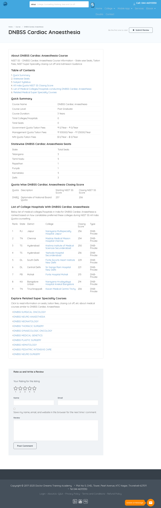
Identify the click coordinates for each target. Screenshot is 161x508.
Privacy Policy (72, 493)
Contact (110, 14)
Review (17, 417)
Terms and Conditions (93, 493)
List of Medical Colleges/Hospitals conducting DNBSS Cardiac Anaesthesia (52, 88)
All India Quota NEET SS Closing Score (33, 85)
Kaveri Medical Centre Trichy (61, 288)
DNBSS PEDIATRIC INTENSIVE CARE (32, 349)
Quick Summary (21, 75)
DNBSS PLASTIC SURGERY (27, 340)
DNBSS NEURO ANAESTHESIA (29, 316)
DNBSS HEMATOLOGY (25, 344)
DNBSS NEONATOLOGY (25, 321)
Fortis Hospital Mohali (57, 274)
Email (60, 398)
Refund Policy (114, 493)
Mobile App (124, 8)
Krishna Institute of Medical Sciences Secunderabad (60, 247)
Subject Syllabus (22, 82)
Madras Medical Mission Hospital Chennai (58, 239)
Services (139, 8)
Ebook (149, 8)
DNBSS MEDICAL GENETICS (27, 335)
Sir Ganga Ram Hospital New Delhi (58, 268)
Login (42, 493)
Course (18, 27)
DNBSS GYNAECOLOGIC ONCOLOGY (32, 330)
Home (99, 8)
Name (16, 398)
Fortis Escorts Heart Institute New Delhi (60, 261)
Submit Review (140, 30)
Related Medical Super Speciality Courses (35, 92)
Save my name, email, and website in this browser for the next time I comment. (55, 412)
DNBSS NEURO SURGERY (26, 354)
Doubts (99, 14)
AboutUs (52, 493)
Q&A (60, 493)
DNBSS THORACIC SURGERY (28, 326)
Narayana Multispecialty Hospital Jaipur (58, 232)
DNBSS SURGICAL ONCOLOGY (29, 312)
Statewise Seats (21, 78)
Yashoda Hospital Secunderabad (55, 254)
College (108, 8)
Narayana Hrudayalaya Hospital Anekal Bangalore (60, 283)
